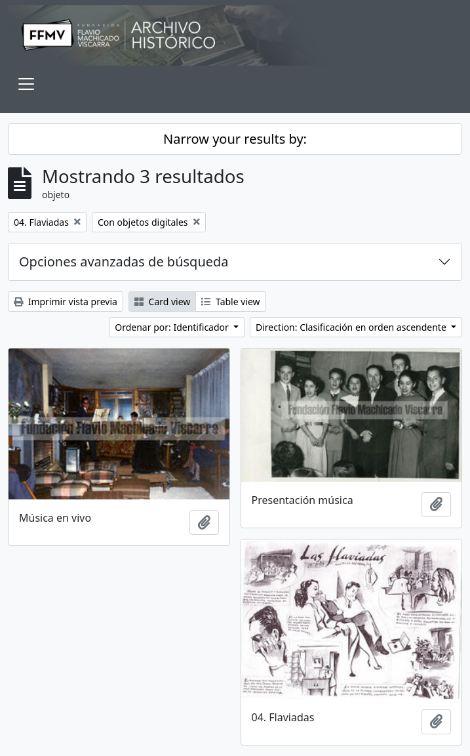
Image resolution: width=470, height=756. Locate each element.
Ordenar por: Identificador (173, 327)
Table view (230, 301)
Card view (162, 301)
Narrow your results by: (235, 139)
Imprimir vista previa (65, 301)
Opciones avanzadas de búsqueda (124, 261)
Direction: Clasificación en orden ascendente (352, 327)
